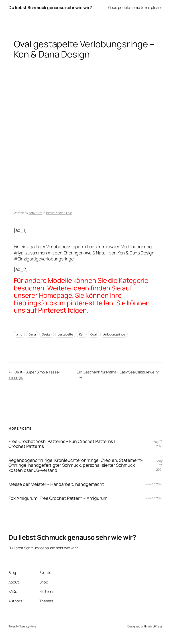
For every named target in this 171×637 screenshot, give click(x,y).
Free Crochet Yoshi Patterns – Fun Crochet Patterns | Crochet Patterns (61, 444)
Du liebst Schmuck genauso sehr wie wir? (50, 7)
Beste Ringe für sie (59, 213)
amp (19, 334)
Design (46, 334)
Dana (32, 334)
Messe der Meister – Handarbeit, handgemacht (56, 484)
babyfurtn (35, 213)
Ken (81, 334)
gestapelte (65, 334)
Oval (93, 334)
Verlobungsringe (114, 334)
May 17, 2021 (157, 443)
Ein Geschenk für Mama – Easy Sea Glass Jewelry (118, 372)
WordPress (155, 626)
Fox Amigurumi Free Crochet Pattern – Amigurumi (58, 498)
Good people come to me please (135, 7)
